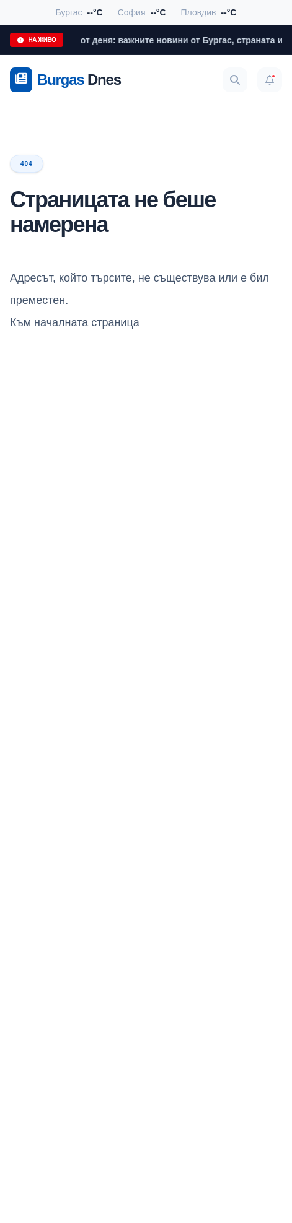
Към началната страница (74, 322)
